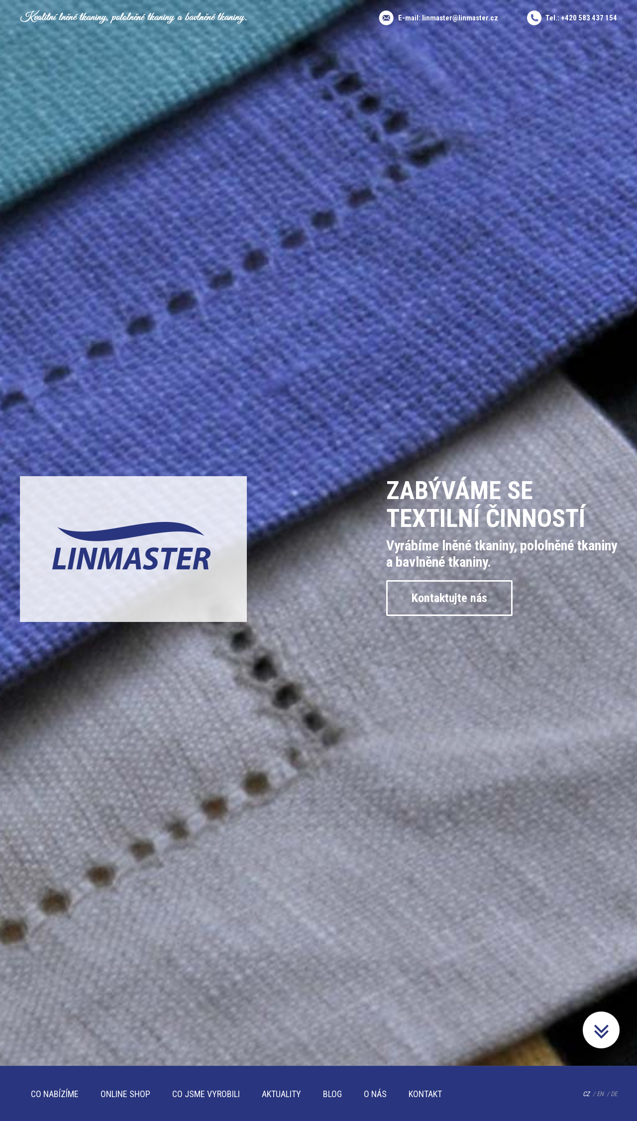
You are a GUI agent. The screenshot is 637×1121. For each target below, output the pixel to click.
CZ (586, 1094)
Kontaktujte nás (452, 598)
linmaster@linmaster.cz (460, 17)
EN (600, 1094)
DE (614, 1094)
